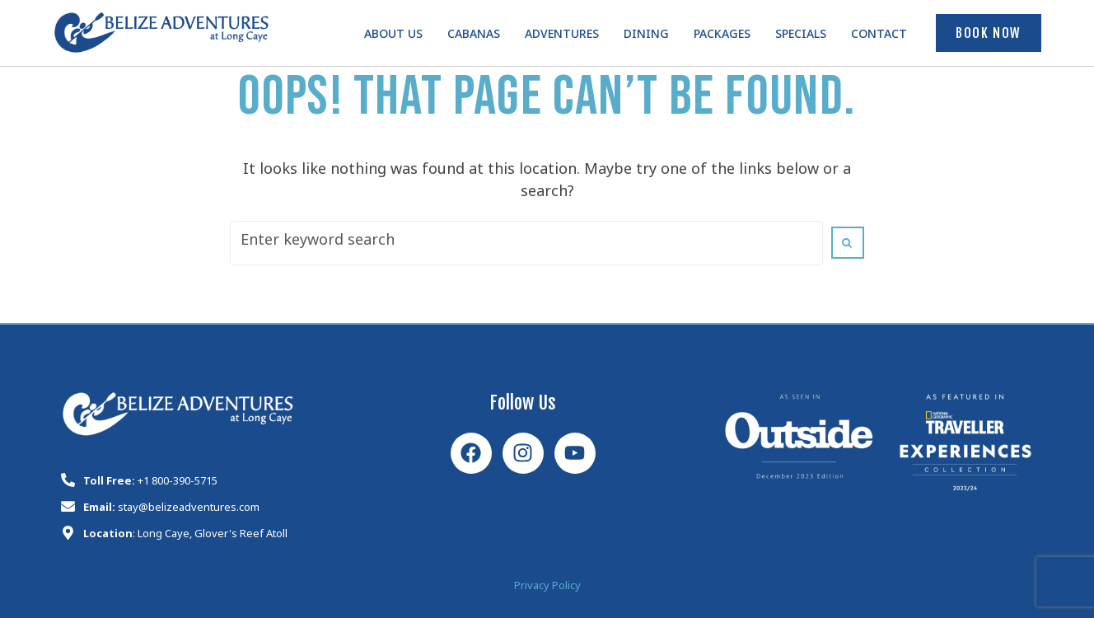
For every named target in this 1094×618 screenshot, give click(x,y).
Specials (800, 37)
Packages (722, 37)
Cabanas (473, 37)
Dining (646, 37)
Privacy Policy (547, 588)
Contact (879, 37)
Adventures (562, 37)
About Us (393, 37)
